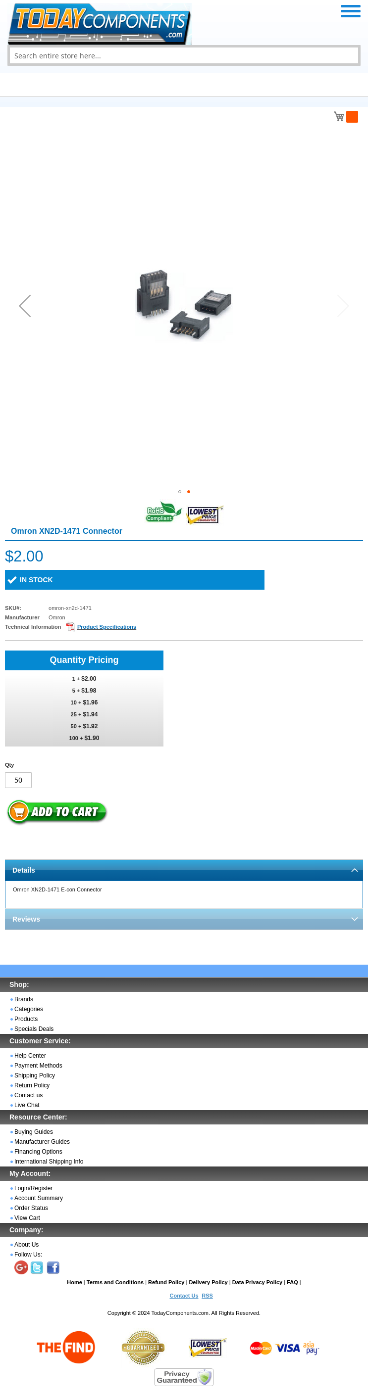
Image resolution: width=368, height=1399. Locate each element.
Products (26, 1019)
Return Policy (32, 1085)
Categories (28, 1009)
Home (74, 1282)
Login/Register (33, 1188)
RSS (207, 1296)
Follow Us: (28, 1254)
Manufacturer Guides (42, 1141)
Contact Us (183, 1296)
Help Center (30, 1055)
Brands (23, 999)
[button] (25, 305)
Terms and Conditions (115, 1282)
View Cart (27, 1217)
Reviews (26, 919)
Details (23, 870)
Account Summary (38, 1198)
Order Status (31, 1208)
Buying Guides (33, 1131)
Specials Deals (33, 1029)
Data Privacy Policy (257, 1282)
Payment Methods (38, 1065)
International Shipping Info (48, 1161)
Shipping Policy (34, 1075)
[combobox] (184, 55)
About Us (26, 1244)
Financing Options (38, 1151)
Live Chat (27, 1105)
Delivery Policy (208, 1282)
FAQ (292, 1282)
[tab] (184, 870)
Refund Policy (166, 1282)
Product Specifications (106, 627)
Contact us (28, 1095)
